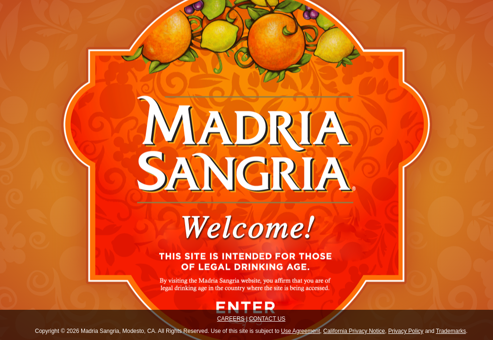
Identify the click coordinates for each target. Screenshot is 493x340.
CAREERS (231, 318)
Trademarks (451, 331)
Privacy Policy (406, 331)
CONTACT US (267, 318)
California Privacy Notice (354, 331)
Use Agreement (300, 331)
